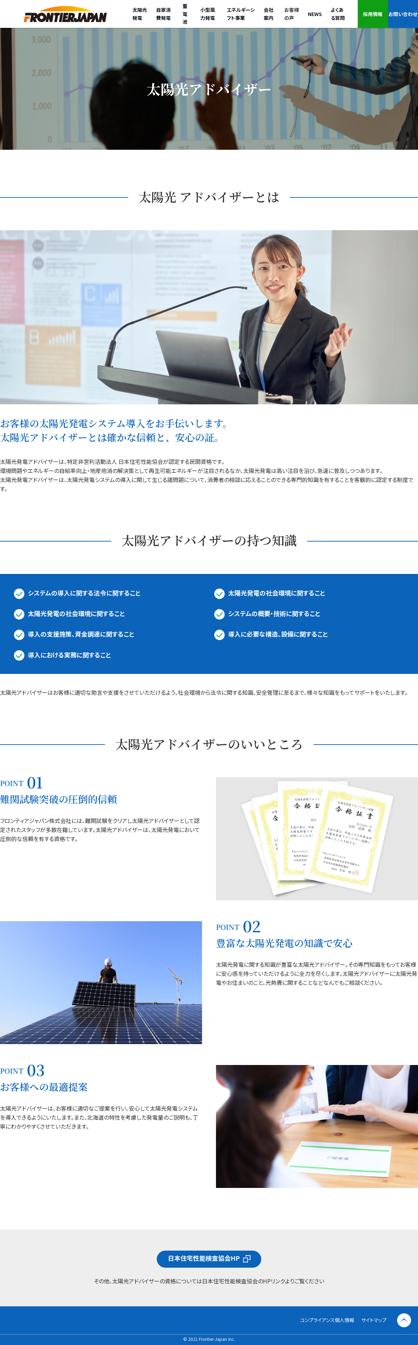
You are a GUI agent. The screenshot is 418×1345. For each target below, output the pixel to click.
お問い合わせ (402, 13)
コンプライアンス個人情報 (327, 1319)
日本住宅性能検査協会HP (204, 1257)
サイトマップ (374, 1319)
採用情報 (372, 13)
